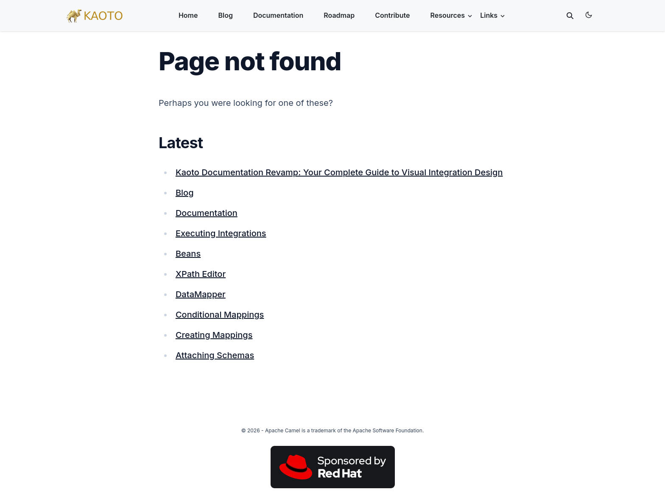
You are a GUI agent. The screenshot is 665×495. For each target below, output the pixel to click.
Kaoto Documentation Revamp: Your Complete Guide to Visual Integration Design (339, 172)
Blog (225, 15)
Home (188, 15)
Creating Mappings (214, 335)
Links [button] (493, 15)
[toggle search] (570, 15)
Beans (188, 254)
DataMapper (201, 294)
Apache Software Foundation (387, 430)
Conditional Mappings (220, 315)
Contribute (392, 15)
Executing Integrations (221, 233)
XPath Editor (201, 274)
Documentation (278, 15)
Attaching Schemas (215, 355)
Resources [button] (452, 15)
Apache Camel (282, 430)
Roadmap (339, 15)
